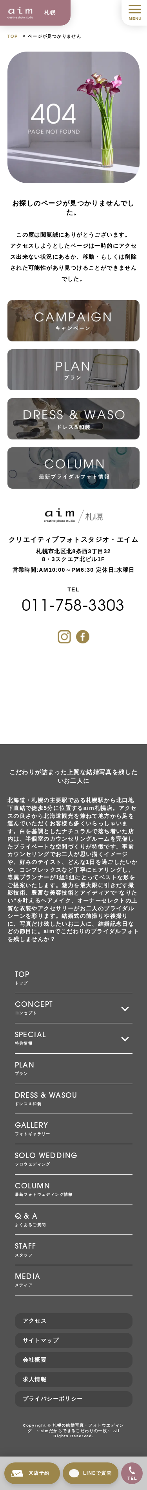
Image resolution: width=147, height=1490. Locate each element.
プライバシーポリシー (53, 1398)
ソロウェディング (73, 1158)
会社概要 (35, 1360)
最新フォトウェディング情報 (73, 1189)
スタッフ (73, 1249)
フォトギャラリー (73, 1128)
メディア (73, 1279)
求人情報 (35, 1379)
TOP (12, 36)
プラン (73, 1068)
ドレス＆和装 (73, 1098)
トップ (73, 977)
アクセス (35, 1321)
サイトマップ (41, 1340)
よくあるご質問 (73, 1219)
